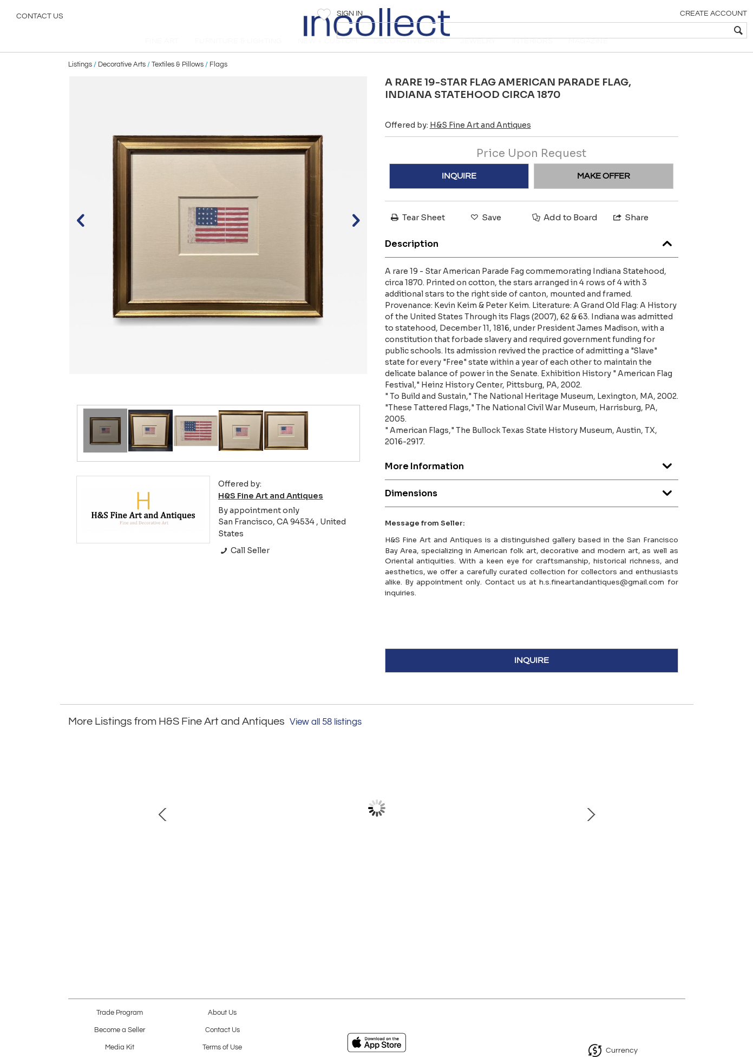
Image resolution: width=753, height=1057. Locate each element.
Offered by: (458, 143)
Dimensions (531, 509)
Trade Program (119, 1012)
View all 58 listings (326, 740)
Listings (80, 82)
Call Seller (244, 569)
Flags (218, 82)
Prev (76, 831)
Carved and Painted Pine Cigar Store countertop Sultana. (374, 886)
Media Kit (119, 1047)
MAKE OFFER (603, 193)
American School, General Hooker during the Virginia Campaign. (260, 886)
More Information (531, 482)
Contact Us (39, 19)
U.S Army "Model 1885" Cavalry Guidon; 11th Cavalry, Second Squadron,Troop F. (487, 886)
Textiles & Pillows (178, 82)
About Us (222, 1012)
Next (677, 831)
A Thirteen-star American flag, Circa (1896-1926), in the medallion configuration (147, 886)
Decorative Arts (122, 82)
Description (531, 259)
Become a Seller (119, 1030)
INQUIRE (459, 193)
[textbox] (666, 30)
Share (630, 235)
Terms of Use (222, 1047)
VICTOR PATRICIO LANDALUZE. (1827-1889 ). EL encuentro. (601, 886)
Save (485, 235)
